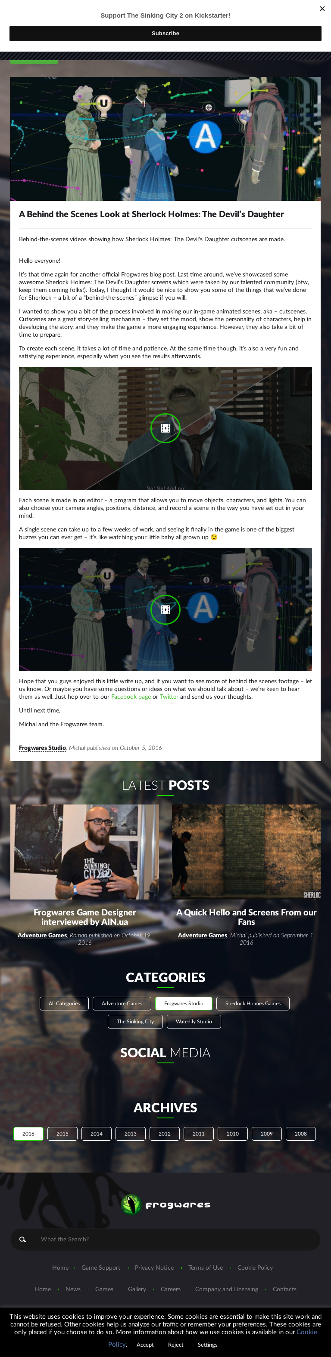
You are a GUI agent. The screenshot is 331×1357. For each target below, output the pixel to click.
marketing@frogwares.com (183, 1304)
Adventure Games (42, 922)
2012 (165, 1120)
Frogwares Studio (42, 752)
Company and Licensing (226, 1276)
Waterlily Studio (194, 1007)
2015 (62, 1120)
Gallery (137, 1276)
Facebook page (131, 701)
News (73, 1276)
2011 (199, 1120)
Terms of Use (205, 1254)
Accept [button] (145, 1345)
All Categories (64, 989)
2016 (28, 1120)
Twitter (169, 701)
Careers (171, 1276)
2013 (131, 1120)
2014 (97, 1120)
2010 (233, 1120)
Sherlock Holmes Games (253, 989)
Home (60, 1254)
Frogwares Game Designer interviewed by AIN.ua (85, 904)
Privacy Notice (154, 1254)
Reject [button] (176, 1345)
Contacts (285, 1276)
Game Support (100, 1254)
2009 (267, 1120)
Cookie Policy (255, 1254)
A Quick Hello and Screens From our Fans (246, 904)
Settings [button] (208, 1345)
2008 (301, 1120)
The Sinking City (135, 1007)
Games (104, 1276)
